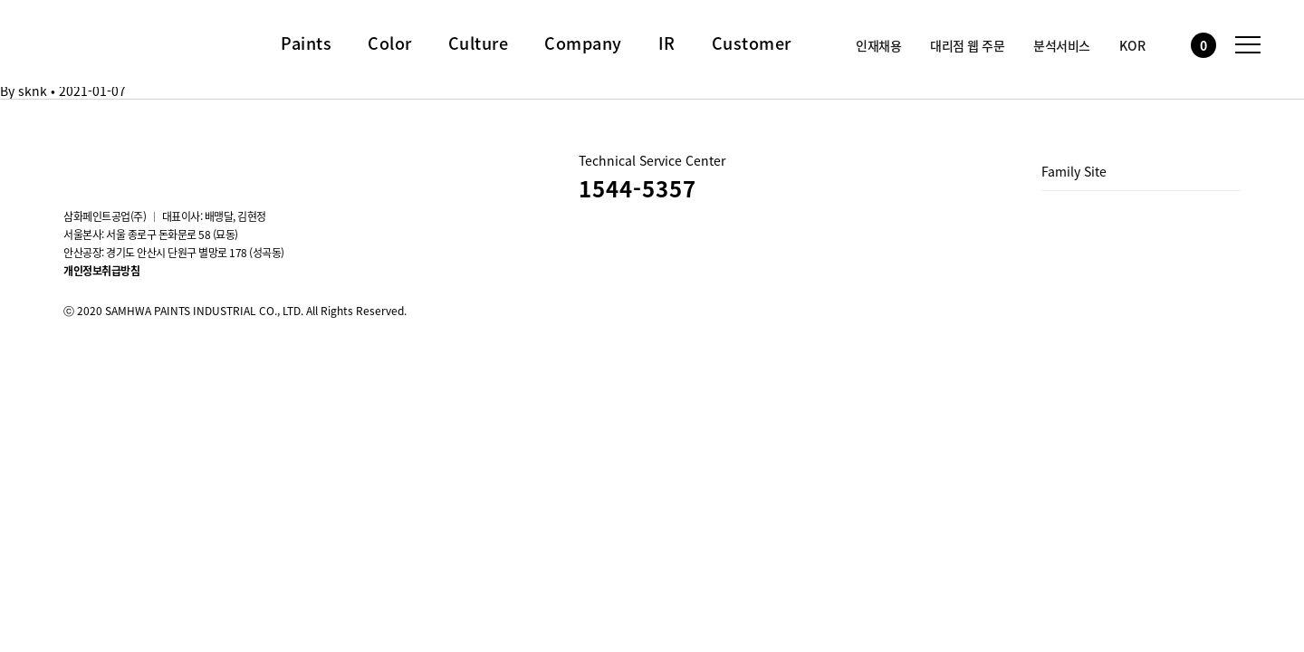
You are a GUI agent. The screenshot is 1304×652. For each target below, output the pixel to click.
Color (390, 43)
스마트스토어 (221, 161)
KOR (1132, 45)
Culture (478, 43)
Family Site (1074, 171)
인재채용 (878, 45)
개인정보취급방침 (101, 271)
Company (583, 43)
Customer (751, 43)
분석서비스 (1061, 45)
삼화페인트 (104, 39)
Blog (172, 161)
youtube (123, 161)
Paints (306, 43)
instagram (74, 161)
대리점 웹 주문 (967, 45)
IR (667, 43)
